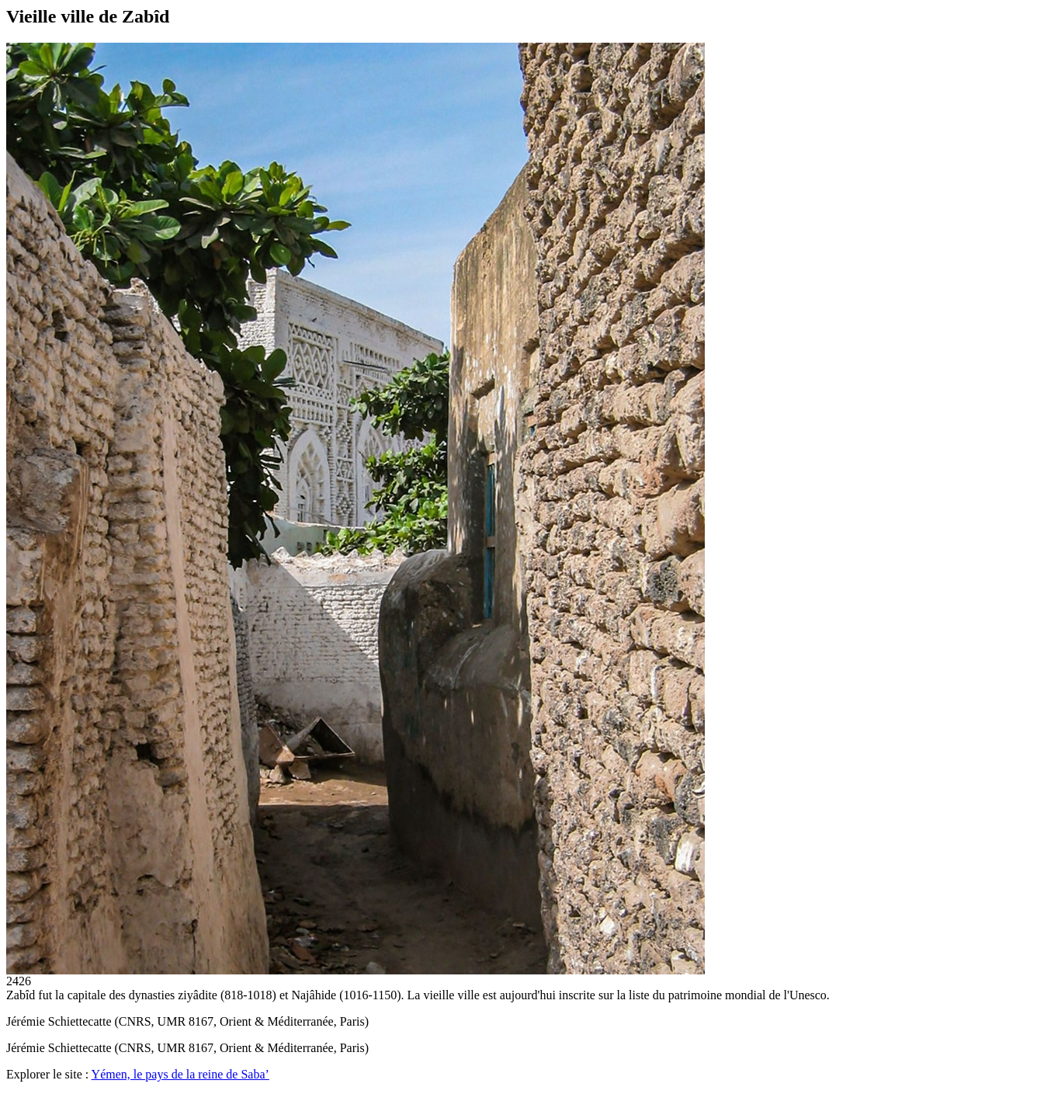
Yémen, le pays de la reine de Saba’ (180, 1074)
